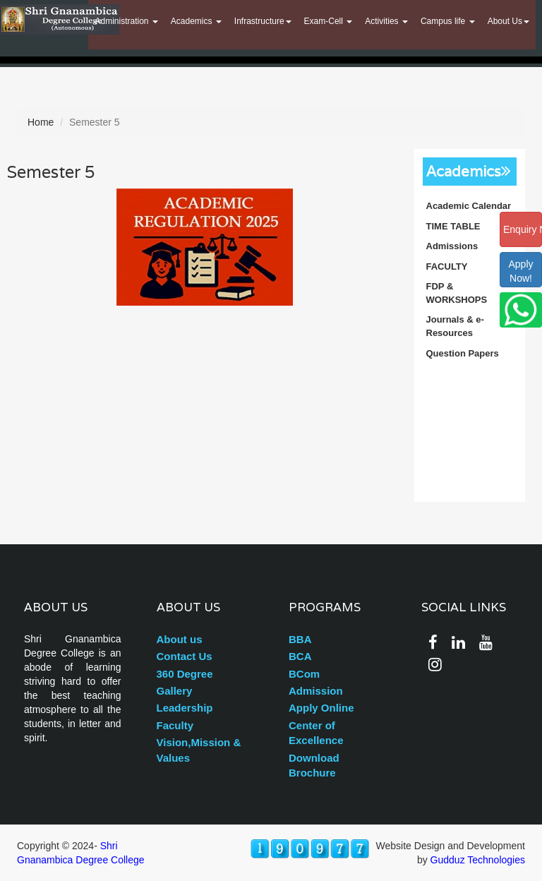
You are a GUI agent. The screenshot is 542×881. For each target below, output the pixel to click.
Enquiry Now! (522, 229)
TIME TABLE (453, 226)
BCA (300, 656)
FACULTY (447, 266)
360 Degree (185, 674)
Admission (316, 691)
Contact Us (184, 656)
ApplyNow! (520, 271)
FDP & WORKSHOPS (457, 293)
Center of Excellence (316, 732)
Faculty (175, 725)
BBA (300, 639)
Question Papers (462, 353)
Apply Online (321, 708)
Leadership (185, 708)
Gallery (175, 691)
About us (180, 639)
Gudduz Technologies (477, 859)
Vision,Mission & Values (199, 749)
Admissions (452, 246)
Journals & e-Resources (455, 326)
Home (41, 122)
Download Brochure (314, 765)
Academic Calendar (469, 205)
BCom (304, 674)
